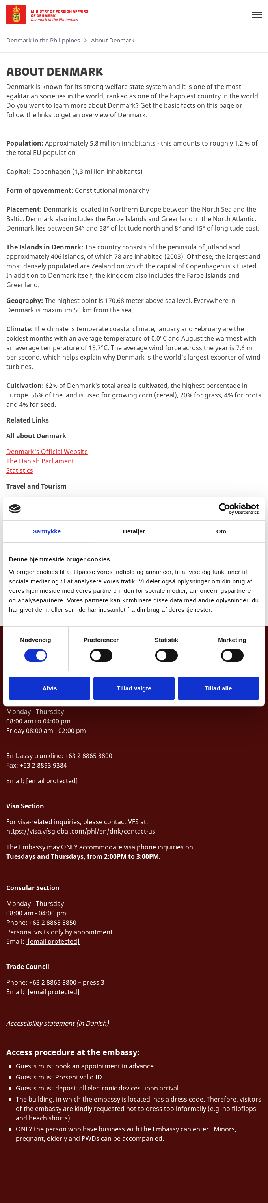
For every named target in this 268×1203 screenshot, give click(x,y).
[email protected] (52, 781)
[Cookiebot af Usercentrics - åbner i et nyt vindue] (224, 509)
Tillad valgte (134, 688)
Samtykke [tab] (47, 531)
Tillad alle (218, 688)
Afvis (50, 688)
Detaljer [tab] (134, 531)
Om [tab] (221, 531)
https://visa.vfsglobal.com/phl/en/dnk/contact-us (80, 831)
